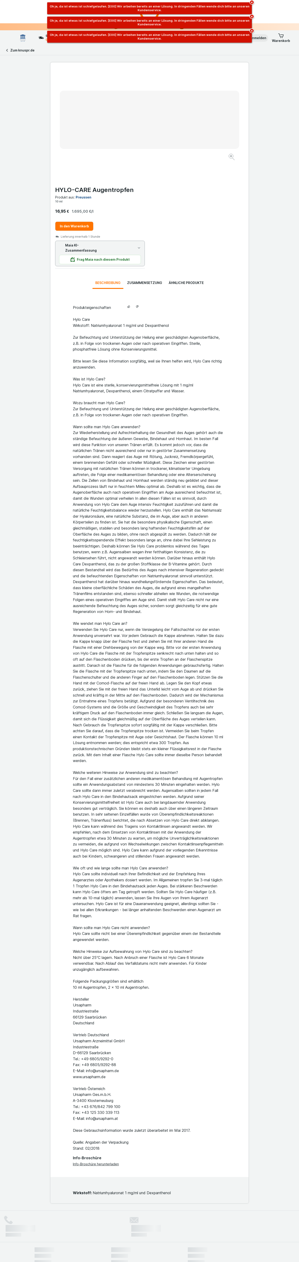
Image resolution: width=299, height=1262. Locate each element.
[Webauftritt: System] (126, 1252)
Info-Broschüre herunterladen (96, 1052)
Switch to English (158, 1233)
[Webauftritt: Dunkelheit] (170, 1252)
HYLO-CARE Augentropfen (193, 77)
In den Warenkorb (173, 114)
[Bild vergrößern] (133, 143)
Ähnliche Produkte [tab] (186, 171)
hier (112, 1222)
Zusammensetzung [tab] (144, 171)
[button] (255, 38)
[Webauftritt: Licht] (147, 1252)
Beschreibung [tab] (108, 171)
